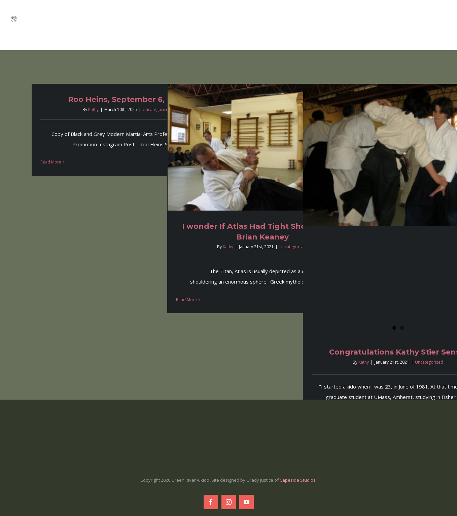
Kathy (93, 109)
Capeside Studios (298, 480)
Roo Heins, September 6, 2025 (126, 99)
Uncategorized (157, 109)
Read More (50, 162)
